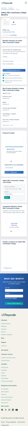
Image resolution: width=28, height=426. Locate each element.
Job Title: (7, 288)
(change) (11, 61)
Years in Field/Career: (8, 64)
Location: (5, 56)
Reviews (14, 24)
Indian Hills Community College (7, 9)
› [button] (15, 148)
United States (4, 8)
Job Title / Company (9, 186)
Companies (11, 8)
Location (6, 192)
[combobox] (14, 59)
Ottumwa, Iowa (8, 268)
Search (7, 197)
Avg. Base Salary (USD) (9, 32)
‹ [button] (12, 148)
